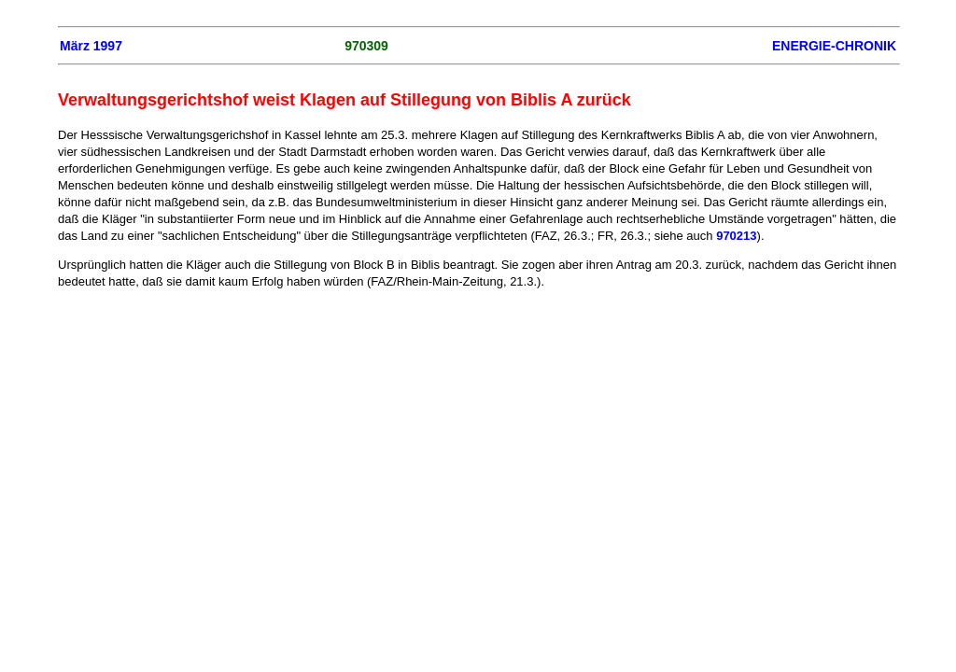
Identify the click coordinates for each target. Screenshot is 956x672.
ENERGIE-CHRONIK (834, 45)
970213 (736, 236)
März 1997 (91, 45)
